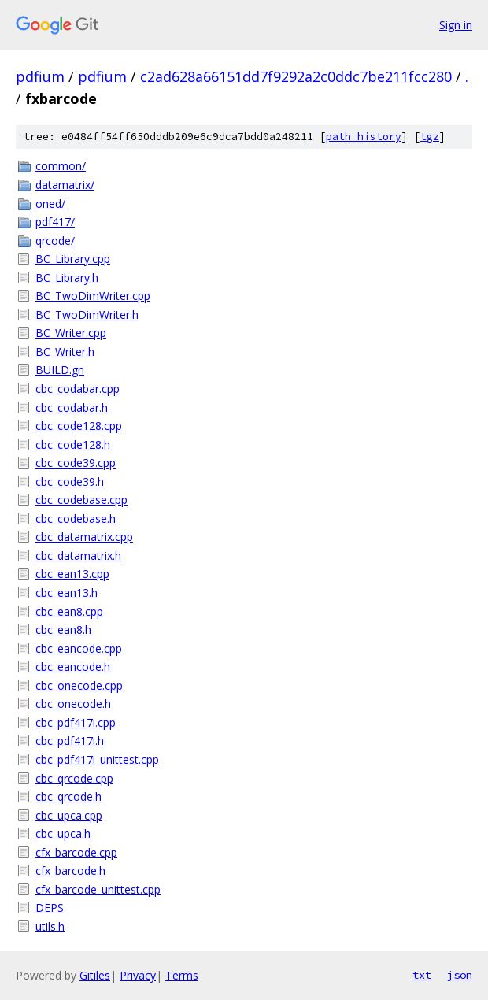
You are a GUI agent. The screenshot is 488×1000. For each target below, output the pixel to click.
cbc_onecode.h (73, 703)
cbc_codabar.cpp (77, 388)
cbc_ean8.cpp (69, 611)
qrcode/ (55, 240)
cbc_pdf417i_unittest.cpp (97, 759)
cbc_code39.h (69, 481)
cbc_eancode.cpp (78, 648)
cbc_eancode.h (72, 666)
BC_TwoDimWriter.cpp (92, 295)
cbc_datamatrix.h (78, 555)
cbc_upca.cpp (68, 815)
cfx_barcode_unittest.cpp (98, 889)
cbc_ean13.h (66, 592)
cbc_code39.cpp (75, 462)
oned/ (50, 203)
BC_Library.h (66, 277)
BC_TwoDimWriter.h (87, 314)
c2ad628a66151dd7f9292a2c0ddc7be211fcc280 (296, 76)
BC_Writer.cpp (70, 332)
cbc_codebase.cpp (81, 499)
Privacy (138, 975)
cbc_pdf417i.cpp (75, 722)
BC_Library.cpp (72, 258)
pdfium (40, 76)
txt (421, 975)
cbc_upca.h (63, 833)
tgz (429, 136)
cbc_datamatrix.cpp (84, 536)
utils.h (50, 926)
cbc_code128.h (72, 444)
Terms (181, 975)
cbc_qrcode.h (68, 796)
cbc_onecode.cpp (79, 685)
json (459, 975)
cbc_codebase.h (75, 518)
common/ (60, 165)
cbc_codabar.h (71, 407)
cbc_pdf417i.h (69, 740)
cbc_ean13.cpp (72, 573)
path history (363, 136)
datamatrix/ (64, 184)
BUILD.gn (59, 369)
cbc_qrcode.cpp (74, 778)
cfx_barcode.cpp (76, 852)
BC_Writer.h (64, 351)
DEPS (49, 907)
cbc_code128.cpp (78, 425)
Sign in (455, 24)
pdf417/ (55, 221)
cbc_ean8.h (63, 629)
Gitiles (94, 975)
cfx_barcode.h (70, 870)
